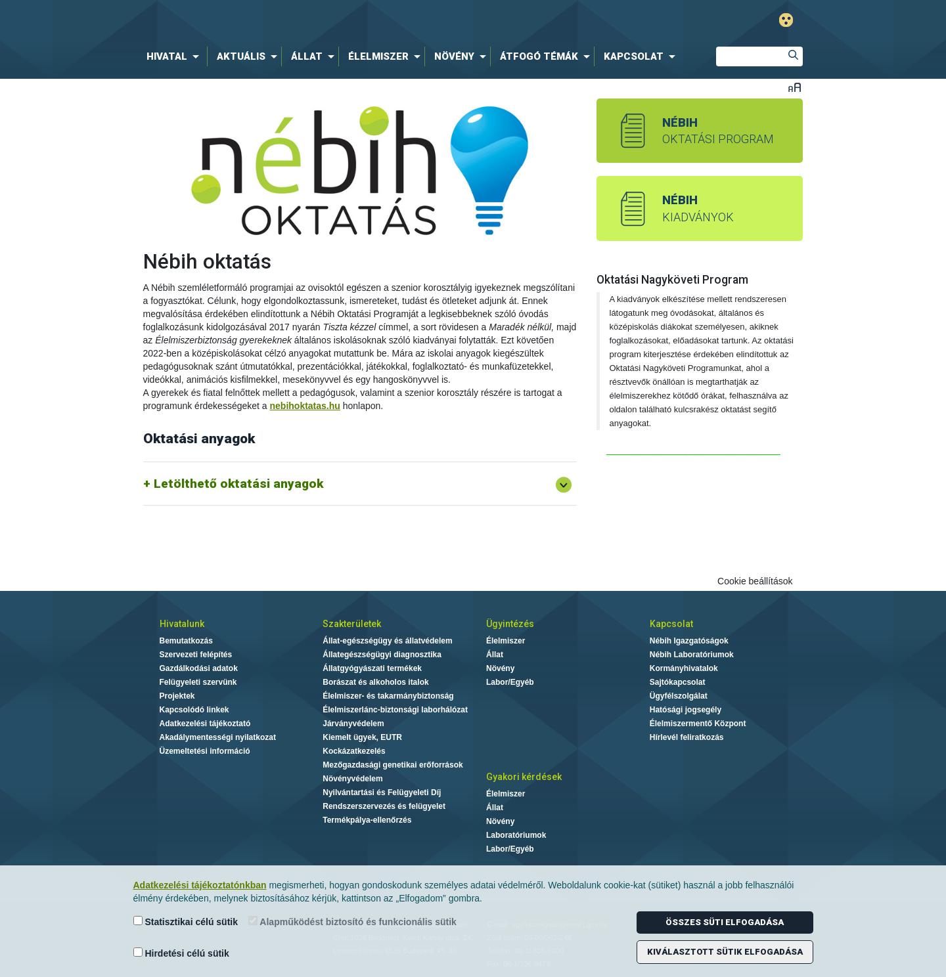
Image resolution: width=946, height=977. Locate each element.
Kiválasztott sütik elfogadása (725, 952)
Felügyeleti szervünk (198, 682)
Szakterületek (352, 624)
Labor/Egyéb (510, 682)
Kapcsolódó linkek (194, 709)
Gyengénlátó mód (786, 20)
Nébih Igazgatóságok (689, 640)
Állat (494, 654)
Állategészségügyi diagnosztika (382, 654)
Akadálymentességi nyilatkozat (218, 737)
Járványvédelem (353, 723)
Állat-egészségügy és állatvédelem (387, 640)
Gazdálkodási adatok (199, 668)
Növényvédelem (352, 778)
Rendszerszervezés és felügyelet (384, 806)
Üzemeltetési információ (205, 751)
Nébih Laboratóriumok (692, 654)
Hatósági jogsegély (685, 709)
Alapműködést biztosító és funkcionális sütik (352, 921)
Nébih (333, 21)
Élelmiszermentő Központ (698, 723)
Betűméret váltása (794, 87)
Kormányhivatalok (684, 668)
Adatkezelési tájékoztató (205, 723)
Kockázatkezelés (354, 751)
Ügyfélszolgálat (679, 696)
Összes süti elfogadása (724, 922)
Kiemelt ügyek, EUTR (362, 737)
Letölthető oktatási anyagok (238, 483)
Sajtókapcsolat (678, 682)
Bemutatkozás (186, 640)
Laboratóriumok (516, 835)
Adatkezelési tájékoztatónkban (200, 885)
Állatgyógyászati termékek (372, 668)
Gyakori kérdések (524, 776)
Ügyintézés (510, 624)
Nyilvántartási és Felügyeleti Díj (382, 792)
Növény (500, 668)
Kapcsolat (671, 624)
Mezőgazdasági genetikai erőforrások (392, 765)
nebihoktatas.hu (305, 406)
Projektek (177, 696)
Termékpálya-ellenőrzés (367, 820)
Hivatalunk (182, 624)
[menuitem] (175, 56)
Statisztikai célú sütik (185, 921)
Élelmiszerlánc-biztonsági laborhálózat (395, 709)
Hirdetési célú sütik (181, 953)
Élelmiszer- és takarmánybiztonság (388, 696)
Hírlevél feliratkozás (687, 737)
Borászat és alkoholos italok (375, 682)
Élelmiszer (505, 640)
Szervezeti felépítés (196, 654)
